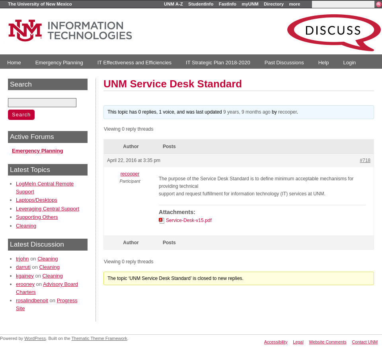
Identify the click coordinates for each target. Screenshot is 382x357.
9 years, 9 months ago (247, 112)
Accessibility (276, 342)
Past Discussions (284, 63)
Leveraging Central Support (47, 209)
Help (323, 63)
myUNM (250, 4)
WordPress (35, 338)
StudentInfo (200, 4)
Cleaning (26, 226)
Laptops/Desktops (36, 200)
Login (349, 63)
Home (14, 63)
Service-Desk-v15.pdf (189, 220)
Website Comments (328, 342)
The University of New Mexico (40, 4)
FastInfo (227, 4)
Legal (298, 342)
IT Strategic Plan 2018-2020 (218, 63)
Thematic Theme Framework (99, 338)
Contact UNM (365, 342)
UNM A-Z (173, 4)
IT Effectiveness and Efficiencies (134, 63)
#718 (365, 160)
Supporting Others (37, 217)
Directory (274, 4)
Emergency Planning (59, 63)
